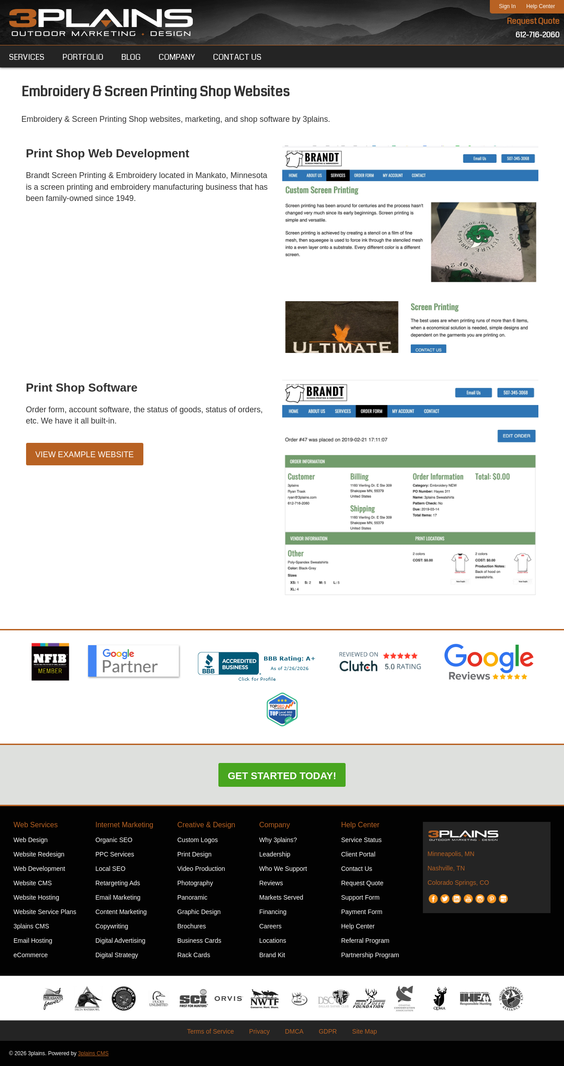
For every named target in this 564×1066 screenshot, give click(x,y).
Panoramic (193, 897)
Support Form (360, 897)
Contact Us (356, 868)
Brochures (192, 926)
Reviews (271, 883)
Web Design (30, 839)
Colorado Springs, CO (458, 882)
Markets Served (281, 897)
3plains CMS (31, 926)
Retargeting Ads (117, 883)
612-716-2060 (537, 35)
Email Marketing (117, 897)
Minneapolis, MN (450, 853)
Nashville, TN (446, 868)
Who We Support (283, 868)
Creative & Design (206, 825)
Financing (273, 911)
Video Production (201, 868)
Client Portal (358, 854)
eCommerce (30, 955)
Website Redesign (38, 854)
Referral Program (365, 940)
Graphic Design (199, 911)
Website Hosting (36, 897)
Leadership (274, 854)
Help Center (540, 6)
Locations (272, 940)
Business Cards (200, 940)
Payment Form (361, 911)
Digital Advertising (120, 940)
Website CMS (32, 883)
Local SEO (110, 868)
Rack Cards (194, 955)
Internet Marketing (124, 825)
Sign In (507, 6)
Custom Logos (198, 839)
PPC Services (114, 854)
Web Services (35, 825)
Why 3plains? (278, 839)
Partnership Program (370, 955)
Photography (195, 883)
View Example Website (85, 455)
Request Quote (533, 21)
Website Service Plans (44, 911)
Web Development (39, 868)
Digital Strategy (116, 955)
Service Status (361, 839)
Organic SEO (113, 839)
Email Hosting (32, 940)
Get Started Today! (282, 775)
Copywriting (111, 926)
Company (274, 825)
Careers (270, 926)
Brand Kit (272, 955)
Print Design (195, 854)
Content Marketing (121, 911)
